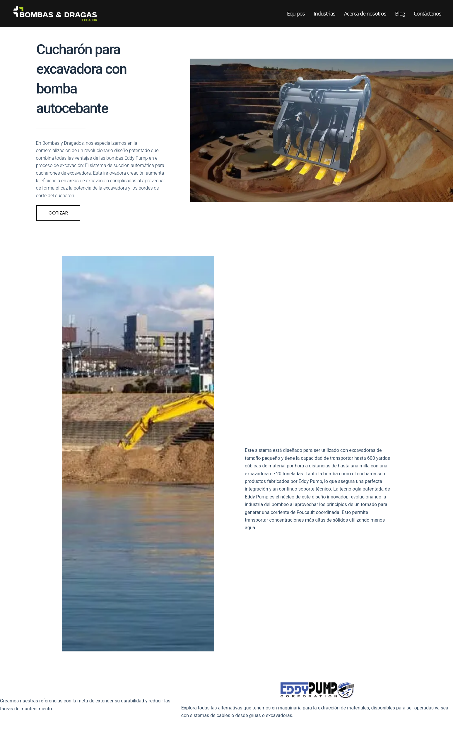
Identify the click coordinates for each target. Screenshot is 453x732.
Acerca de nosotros (365, 13)
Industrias (324, 13)
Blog (400, 13)
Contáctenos (427, 13)
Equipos (296, 13)
